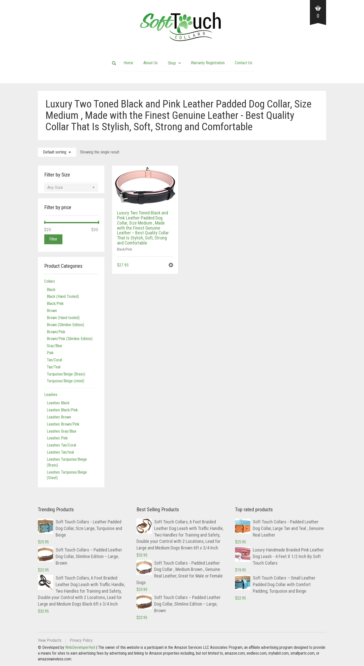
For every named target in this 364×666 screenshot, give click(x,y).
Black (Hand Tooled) (63, 296)
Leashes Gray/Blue (61, 431)
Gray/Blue (54, 345)
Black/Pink (124, 249)
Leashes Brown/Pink (63, 424)
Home (128, 62)
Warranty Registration (208, 62)
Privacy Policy (81, 640)
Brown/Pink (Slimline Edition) (70, 338)
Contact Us (243, 62)
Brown (52, 310)
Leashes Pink (57, 438)
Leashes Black (58, 403)
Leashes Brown (59, 417)
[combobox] (71, 188)
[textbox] (71, 188)
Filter (53, 239)
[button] (171, 265)
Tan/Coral (54, 360)
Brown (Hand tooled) (63, 317)
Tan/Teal (53, 367)
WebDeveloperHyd (80, 647)
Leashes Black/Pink (62, 410)
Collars (49, 281)
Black (51, 289)
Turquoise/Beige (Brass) (66, 374)
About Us (150, 62)
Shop (172, 63)
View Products (49, 640)
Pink (50, 352)
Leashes (50, 394)
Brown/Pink (56, 331)
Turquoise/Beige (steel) (65, 381)
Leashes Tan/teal (60, 452)
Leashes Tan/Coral (61, 445)
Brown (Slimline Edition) (65, 324)
